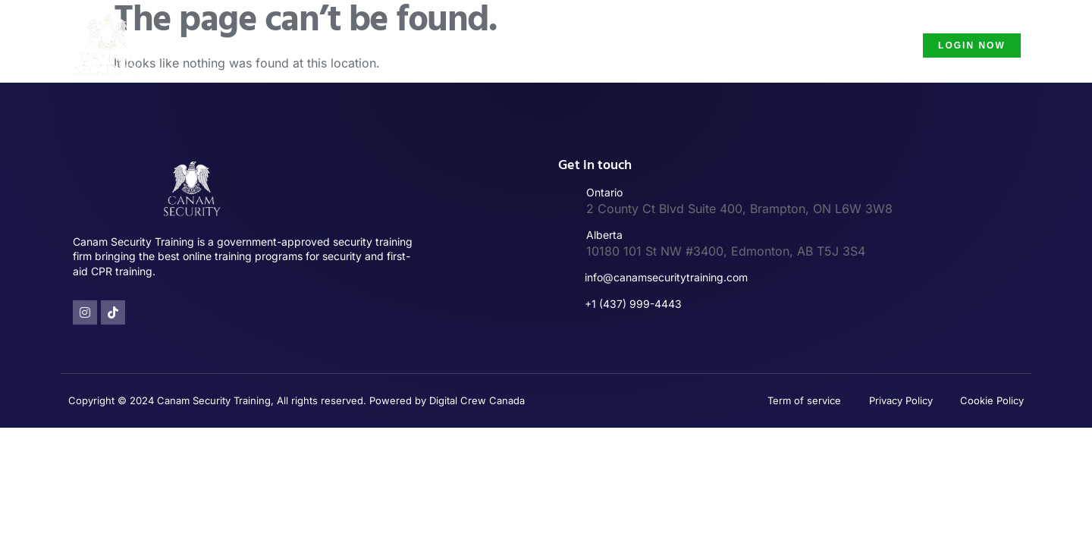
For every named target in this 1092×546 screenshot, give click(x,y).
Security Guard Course (823, 45)
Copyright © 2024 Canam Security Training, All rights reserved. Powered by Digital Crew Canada (296, 400)
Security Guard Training (514, 45)
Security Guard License (670, 45)
